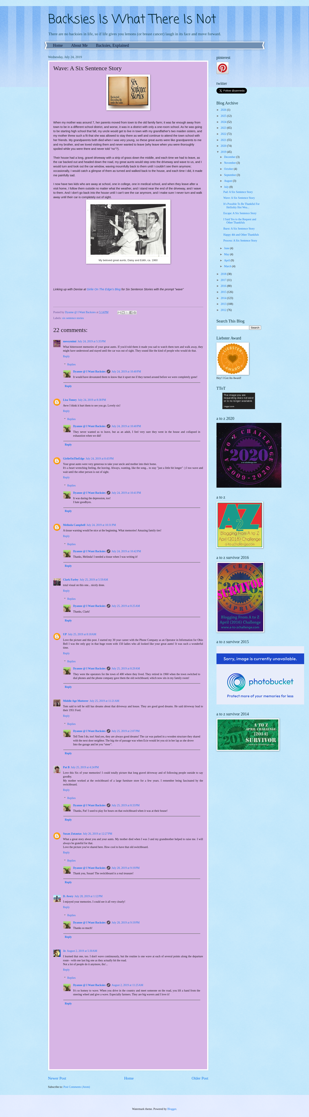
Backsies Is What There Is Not (132, 20)
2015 (224, 292)
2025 (224, 115)
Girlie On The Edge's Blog (104, 289)
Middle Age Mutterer (75, 700)
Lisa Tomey (70, 399)
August (228, 180)
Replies (71, 364)
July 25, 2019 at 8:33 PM (126, 805)
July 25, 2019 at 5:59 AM (94, 579)
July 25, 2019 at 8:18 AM (82, 634)
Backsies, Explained (112, 45)
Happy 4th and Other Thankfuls (241, 234)
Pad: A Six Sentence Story (238, 192)
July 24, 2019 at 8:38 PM (92, 399)
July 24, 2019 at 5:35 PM (92, 341)
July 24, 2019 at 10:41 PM (126, 492)
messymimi (69, 341)
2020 (224, 145)
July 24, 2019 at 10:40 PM (126, 371)
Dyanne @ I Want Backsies (89, 371)
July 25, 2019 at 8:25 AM (126, 605)
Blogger (171, 1109)
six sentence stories (73, 318)
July (226, 186)
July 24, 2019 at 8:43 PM (100, 458)
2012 (224, 310)
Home (58, 45)
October (229, 168)
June (227, 248)
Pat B (66, 767)
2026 (224, 109)
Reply (66, 356)
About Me (79, 45)
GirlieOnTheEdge (74, 458)
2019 (224, 151)
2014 (224, 298)
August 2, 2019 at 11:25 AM (127, 985)
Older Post (200, 1078)
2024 (224, 121)
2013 (224, 303)
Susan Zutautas (72, 833)
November (230, 162)
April (227, 260)
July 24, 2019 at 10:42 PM (126, 551)
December (230, 157)
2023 (224, 127)
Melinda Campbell (74, 525)
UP (65, 634)
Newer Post (57, 1078)
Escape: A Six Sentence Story (239, 213)
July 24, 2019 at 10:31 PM (101, 525)
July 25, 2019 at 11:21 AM (104, 700)
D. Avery (68, 896)
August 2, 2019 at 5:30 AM (82, 950)
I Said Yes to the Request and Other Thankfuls (239, 221)
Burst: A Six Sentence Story (239, 228)
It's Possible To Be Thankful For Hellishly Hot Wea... (241, 205)
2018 (224, 274)
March (228, 266)
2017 (224, 280)
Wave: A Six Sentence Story (239, 197)
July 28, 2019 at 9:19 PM (126, 867)
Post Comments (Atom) (76, 1086)
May (227, 254)
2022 (224, 133)
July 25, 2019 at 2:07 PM (126, 731)
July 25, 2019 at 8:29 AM (126, 668)
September (230, 175)
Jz (64, 950)
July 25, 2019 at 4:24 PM (85, 767)
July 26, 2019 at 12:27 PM (97, 833)
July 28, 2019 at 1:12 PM (89, 896)
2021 (224, 139)
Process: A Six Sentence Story (240, 240)
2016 (224, 285)
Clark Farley (71, 579)
